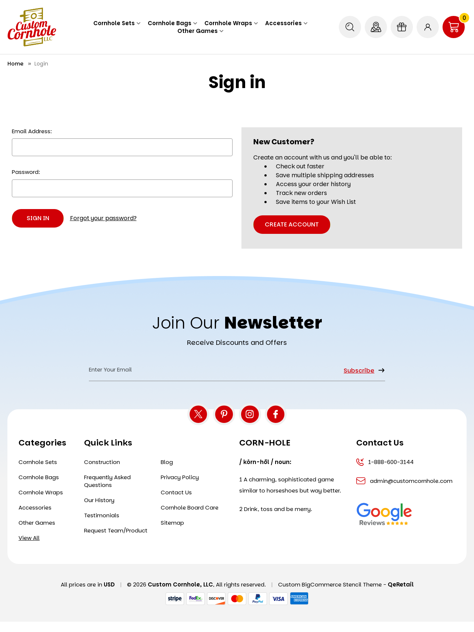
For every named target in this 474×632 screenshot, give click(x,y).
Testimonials (101, 526)
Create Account (292, 224)
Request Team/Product (115, 541)
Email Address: (32, 131)
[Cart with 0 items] (454, 27)
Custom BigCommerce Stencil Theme (330, 595)
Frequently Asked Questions (107, 491)
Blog (167, 472)
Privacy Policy (180, 487)
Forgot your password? (103, 218)
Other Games (200, 31)
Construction (102, 472)
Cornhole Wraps (231, 23)
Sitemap (172, 533)
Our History (99, 510)
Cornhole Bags (172, 23)
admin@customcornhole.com (404, 491)
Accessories (286, 23)
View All (29, 548)
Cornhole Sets (116, 23)
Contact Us (176, 503)
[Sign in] (428, 27)
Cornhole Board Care (189, 518)
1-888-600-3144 (385, 472)
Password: (26, 172)
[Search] (350, 27)
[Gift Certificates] (402, 27)
